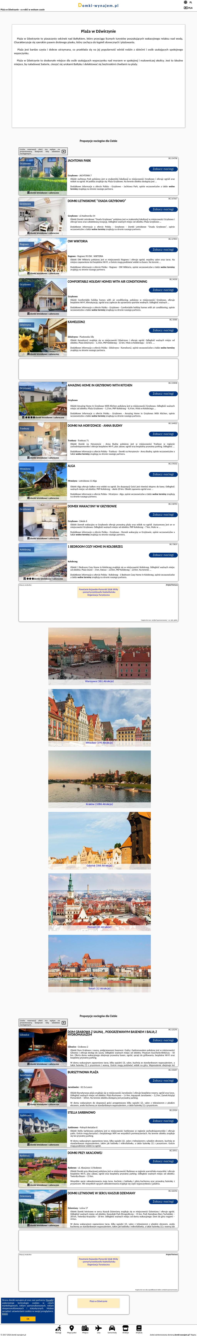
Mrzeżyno (25, 468)
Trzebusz (24, 428)
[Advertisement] (98, 95)
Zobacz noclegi (163, 169)
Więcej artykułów (25, 585)
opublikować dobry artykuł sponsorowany (162, 1290)
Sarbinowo (26, 1115)
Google (49, 1300)
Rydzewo (24, 1155)
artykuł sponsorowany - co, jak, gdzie (164, 620)
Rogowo (24, 244)
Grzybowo (25, 163)
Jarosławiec (26, 1075)
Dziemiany (25, 1196)
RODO (5, 1314)
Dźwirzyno (25, 324)
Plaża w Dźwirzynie (98, 1301)
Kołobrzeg (25, 549)
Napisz (193, 1335)
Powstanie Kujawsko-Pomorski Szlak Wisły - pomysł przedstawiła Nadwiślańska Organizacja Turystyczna (98, 592)
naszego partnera (105, 189)
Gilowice (24, 1034)
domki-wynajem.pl (98, 5)
